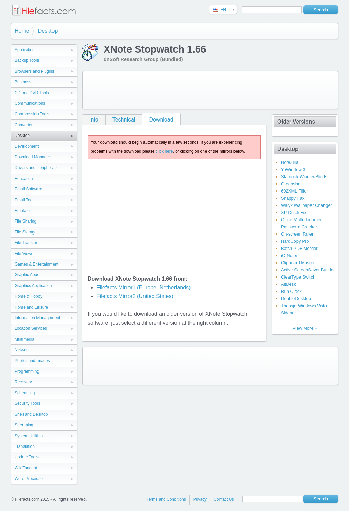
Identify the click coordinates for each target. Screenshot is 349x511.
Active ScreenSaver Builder (308, 269)
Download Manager (32, 157)
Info (93, 120)
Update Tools (27, 457)
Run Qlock (291, 291)
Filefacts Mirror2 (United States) (134, 296)
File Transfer (26, 242)
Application (25, 49)
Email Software (28, 189)
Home (22, 31)
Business (23, 82)
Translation (25, 446)
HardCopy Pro (295, 241)
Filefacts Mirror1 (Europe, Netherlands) (143, 287)
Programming (27, 371)
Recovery (23, 382)
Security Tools (27, 403)
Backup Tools (27, 60)
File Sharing (25, 221)
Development (27, 146)
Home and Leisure (31, 307)
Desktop (48, 31)
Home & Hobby (28, 296)
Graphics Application (33, 285)
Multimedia (24, 339)
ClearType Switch (298, 277)
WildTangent (26, 468)
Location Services (31, 328)
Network (22, 349)
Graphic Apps (27, 274)
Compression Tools (32, 114)
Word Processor (29, 478)
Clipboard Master (298, 262)
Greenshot (291, 183)
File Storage (26, 232)
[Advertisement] (210, 90)
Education (24, 178)
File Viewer (25, 253)
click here (164, 151)
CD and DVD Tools (32, 92)
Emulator (23, 210)
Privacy (200, 499)
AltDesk (288, 284)
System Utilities (29, 436)
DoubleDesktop (296, 298)
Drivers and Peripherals (36, 167)
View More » (304, 328)
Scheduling (25, 393)
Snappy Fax (292, 198)
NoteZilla (289, 162)
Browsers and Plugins (34, 71)
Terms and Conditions (166, 499)
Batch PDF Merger (299, 248)
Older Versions (296, 122)
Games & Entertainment (36, 264)
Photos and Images (32, 360)
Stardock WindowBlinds (304, 176)
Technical (123, 120)
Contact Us (224, 499)
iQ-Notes (289, 255)
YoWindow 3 (293, 169)
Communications (30, 103)
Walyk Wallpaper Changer (306, 205)
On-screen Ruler (297, 234)
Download (161, 120)
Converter (24, 125)
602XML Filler (294, 191)
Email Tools (25, 200)
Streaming (24, 425)
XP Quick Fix (293, 212)
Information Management (37, 317)
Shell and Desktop (31, 414)
